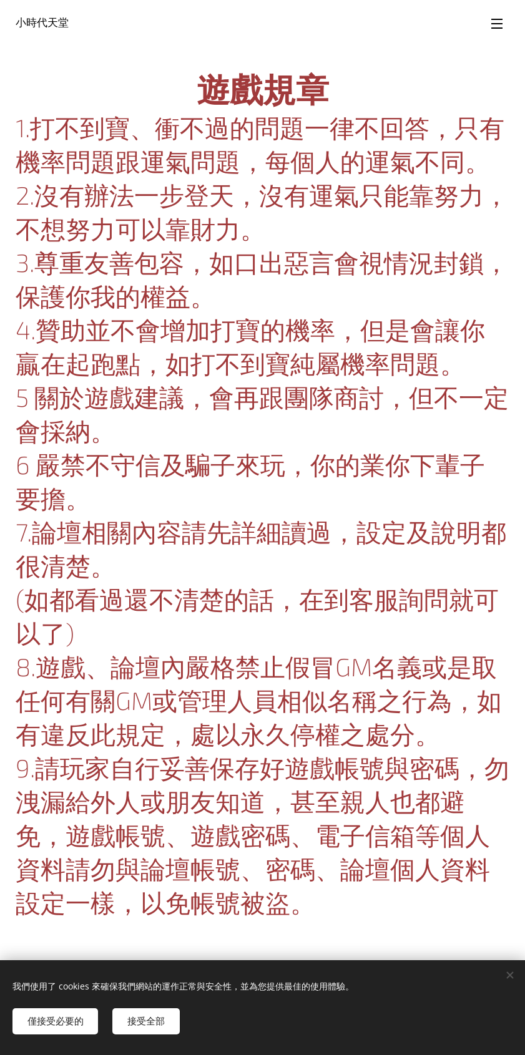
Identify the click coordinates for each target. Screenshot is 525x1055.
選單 (497, 23)
